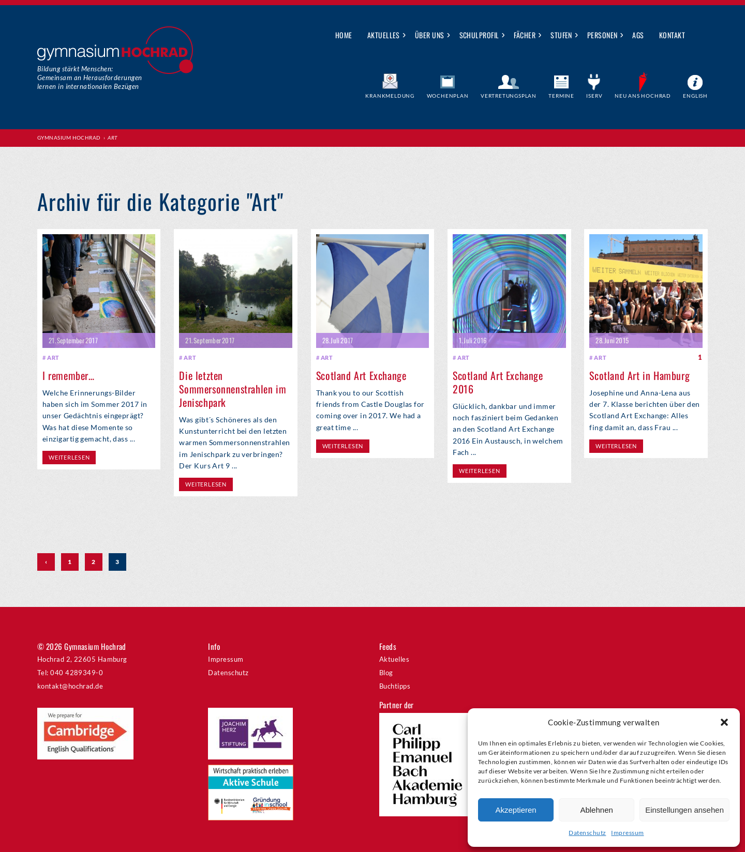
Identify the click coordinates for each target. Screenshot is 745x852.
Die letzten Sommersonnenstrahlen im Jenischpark (232, 389)
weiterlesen (69, 457)
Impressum (627, 832)
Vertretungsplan (509, 96)
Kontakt (672, 34)
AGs (638, 34)
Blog (386, 672)
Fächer (524, 34)
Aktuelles (383, 34)
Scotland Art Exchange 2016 (498, 382)
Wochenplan (448, 96)
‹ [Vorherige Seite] (46, 562)
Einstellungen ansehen (684, 809)
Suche (700, 35)
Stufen (561, 34)
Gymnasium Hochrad (69, 137)
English (695, 96)
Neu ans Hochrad (643, 96)
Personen (602, 34)
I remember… (68, 375)
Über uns (429, 34)
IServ (594, 96)
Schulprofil (479, 34)
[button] (724, 722)
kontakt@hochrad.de (70, 686)
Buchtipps (394, 686)
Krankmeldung (389, 96)
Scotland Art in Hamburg (639, 375)
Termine (561, 96)
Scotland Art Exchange (361, 375)
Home (343, 34)
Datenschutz (587, 832)
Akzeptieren (515, 809)
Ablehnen (596, 809)
